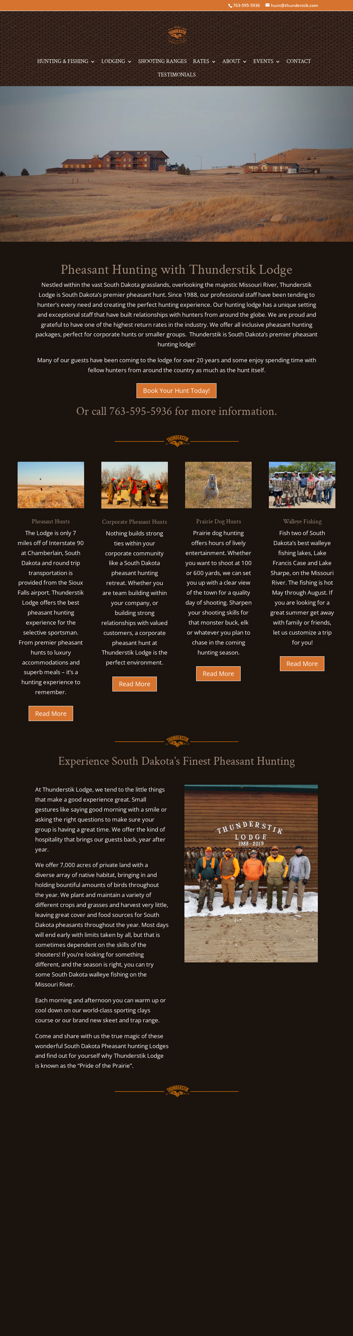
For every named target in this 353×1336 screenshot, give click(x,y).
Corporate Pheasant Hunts (134, 522)
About (231, 62)
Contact (298, 62)
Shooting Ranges (162, 62)
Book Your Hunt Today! (176, 390)
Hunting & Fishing (62, 62)
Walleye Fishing (302, 521)
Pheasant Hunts (51, 521)
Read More (51, 713)
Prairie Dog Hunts (218, 521)
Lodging (113, 62)
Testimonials (177, 76)
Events (263, 62)
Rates (201, 62)
